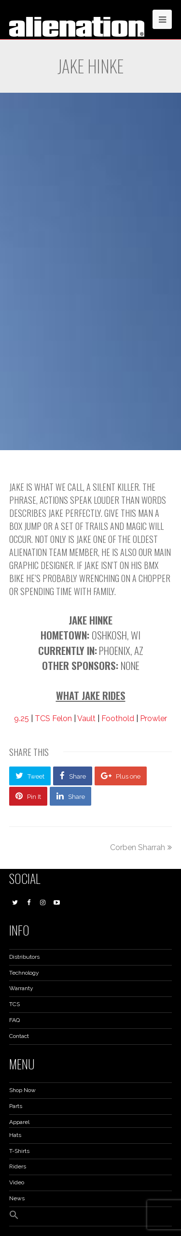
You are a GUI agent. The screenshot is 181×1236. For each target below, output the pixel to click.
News (17, 1198)
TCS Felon (53, 718)
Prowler (153, 718)
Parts (15, 1106)
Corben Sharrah (141, 847)
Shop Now (22, 1090)
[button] (14, 1217)
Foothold (117, 718)
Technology (24, 972)
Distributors (24, 956)
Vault (86, 718)
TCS (14, 1004)
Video (16, 1182)
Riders (17, 1166)
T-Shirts (19, 1151)
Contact (19, 1036)
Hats (15, 1135)
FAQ (14, 1020)
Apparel (19, 1122)
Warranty (21, 988)
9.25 (21, 718)
